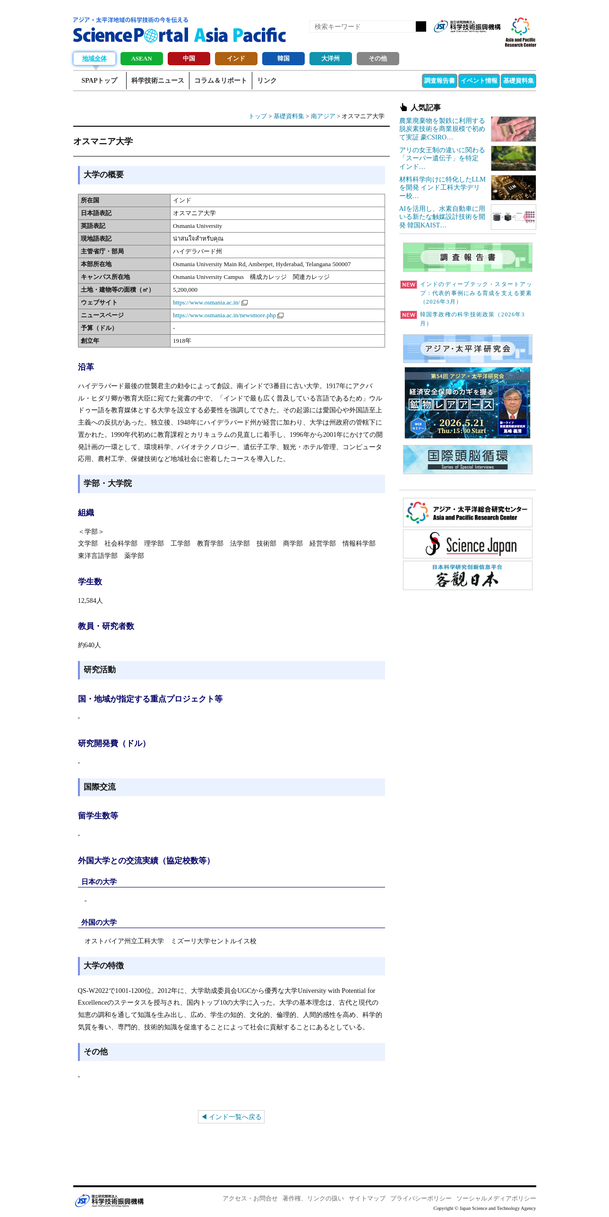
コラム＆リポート (220, 80)
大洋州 (330, 58)
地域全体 (94, 58)
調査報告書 (439, 80)
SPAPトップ (100, 80)
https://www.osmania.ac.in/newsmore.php (224, 315)
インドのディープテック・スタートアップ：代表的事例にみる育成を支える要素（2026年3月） (466, 293)
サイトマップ (367, 1198)
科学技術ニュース (157, 80)
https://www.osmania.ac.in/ (206, 302)
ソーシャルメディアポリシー (496, 1198)
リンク (267, 80)
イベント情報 (479, 80)
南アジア (323, 116)
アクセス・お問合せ (250, 1198)
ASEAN (141, 58)
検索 (421, 26)
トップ (258, 116)
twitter (476, 41)
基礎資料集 (518, 80)
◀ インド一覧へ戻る (231, 1117)
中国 (189, 58)
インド (236, 58)
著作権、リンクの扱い (313, 1198)
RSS (444, 41)
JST (109, 1200)
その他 (378, 58)
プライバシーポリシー (421, 1198)
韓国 (283, 58)
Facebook (460, 41)
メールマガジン (492, 41)
